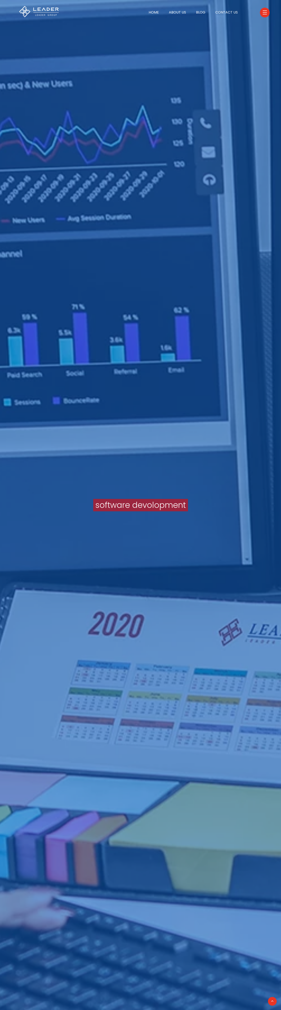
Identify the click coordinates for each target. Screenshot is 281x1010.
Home (154, 12)
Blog (200, 12)
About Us (177, 12)
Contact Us (226, 12)
